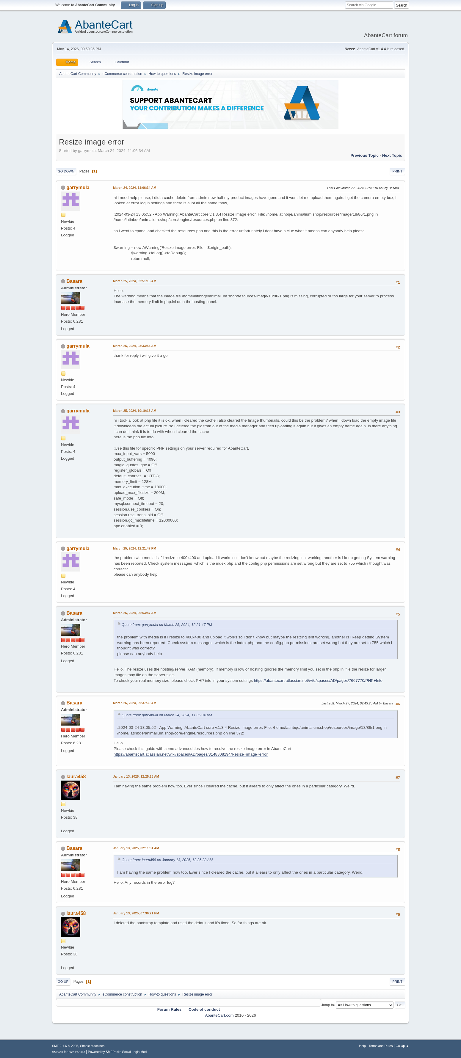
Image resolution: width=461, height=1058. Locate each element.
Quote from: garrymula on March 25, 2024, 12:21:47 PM (167, 625)
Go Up (63, 981)
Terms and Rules (381, 1046)
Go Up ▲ (402, 1046)
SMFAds (57, 1052)
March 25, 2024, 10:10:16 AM (134, 410)
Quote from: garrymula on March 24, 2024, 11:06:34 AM (167, 715)
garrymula (77, 187)
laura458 (76, 776)
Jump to (327, 1005)
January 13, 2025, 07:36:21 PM (136, 913)
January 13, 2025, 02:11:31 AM (136, 848)
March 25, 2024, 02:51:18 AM (134, 281)
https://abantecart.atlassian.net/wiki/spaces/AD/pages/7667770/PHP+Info (318, 680)
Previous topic (364, 155)
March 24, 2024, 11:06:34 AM (134, 187)
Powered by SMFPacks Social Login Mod (117, 1052)
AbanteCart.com (219, 1015)
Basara (74, 281)
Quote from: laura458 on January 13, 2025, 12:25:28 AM (167, 860)
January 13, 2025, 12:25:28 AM (136, 776)
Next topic (392, 155)
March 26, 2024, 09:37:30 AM (134, 703)
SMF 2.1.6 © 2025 (65, 1046)
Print (397, 171)
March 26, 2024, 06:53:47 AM (134, 613)
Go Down (66, 171)
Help (362, 1046)
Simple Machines (92, 1046)
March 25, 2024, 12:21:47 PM (134, 548)
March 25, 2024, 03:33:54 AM (134, 346)
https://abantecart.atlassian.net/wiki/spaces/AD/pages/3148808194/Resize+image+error (191, 754)
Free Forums (76, 1052)
